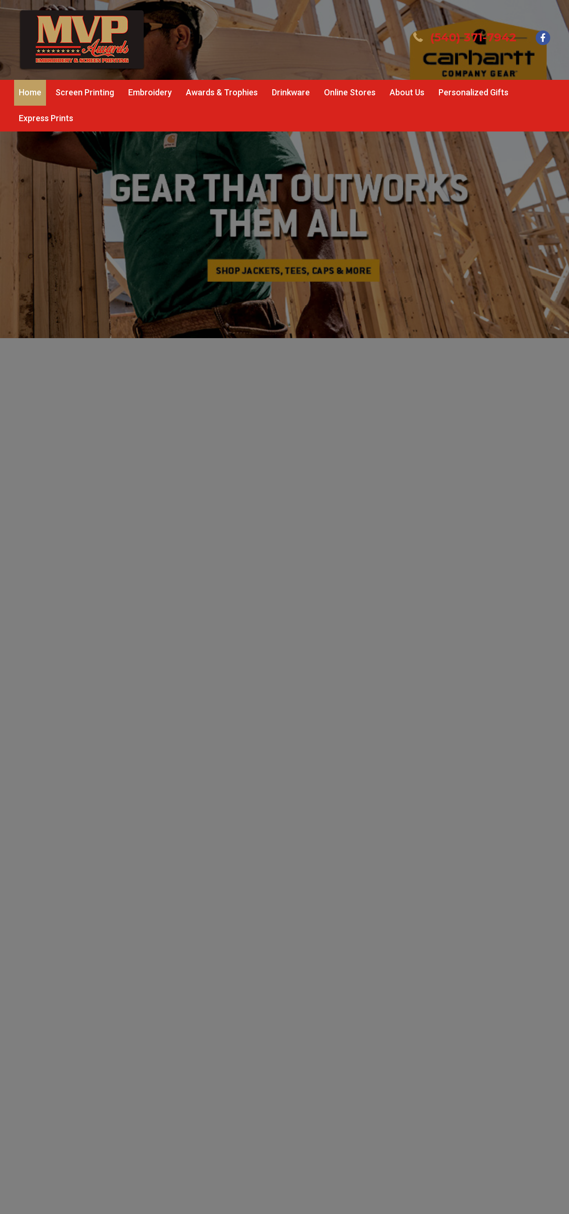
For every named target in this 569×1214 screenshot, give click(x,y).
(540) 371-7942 (473, 37)
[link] (30, 93)
